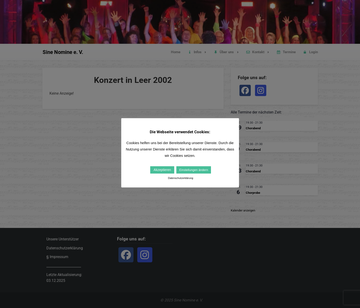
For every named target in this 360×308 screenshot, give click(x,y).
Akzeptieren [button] (162, 170)
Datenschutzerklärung (180, 178)
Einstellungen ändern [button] (193, 170)
